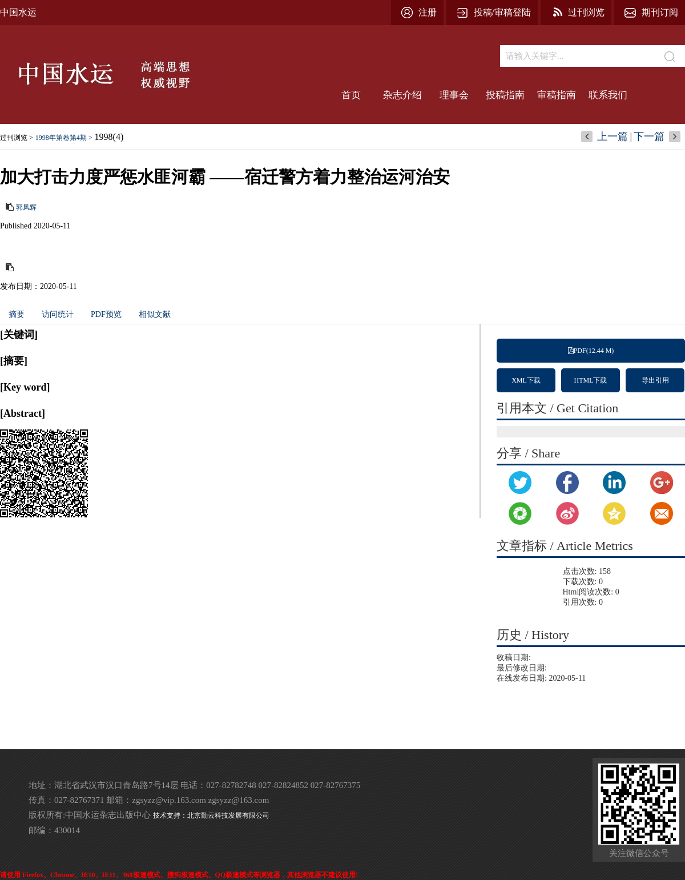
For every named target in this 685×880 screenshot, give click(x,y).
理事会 (454, 95)
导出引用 (655, 380)
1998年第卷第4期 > (63, 138)
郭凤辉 (26, 207)
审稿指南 (556, 95)
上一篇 (612, 136)
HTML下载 (590, 380)
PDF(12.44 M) (591, 351)
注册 (427, 12)
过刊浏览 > (16, 138)
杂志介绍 (402, 95)
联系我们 (608, 95)
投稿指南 (505, 95)
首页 (351, 95)
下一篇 (649, 136)
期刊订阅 (660, 12)
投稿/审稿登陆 (502, 12)
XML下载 (526, 380)
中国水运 (18, 12)
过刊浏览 (586, 12)
